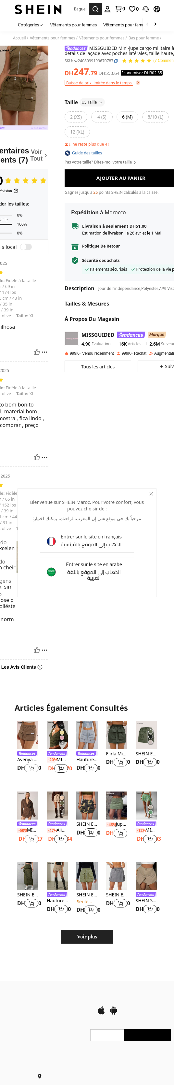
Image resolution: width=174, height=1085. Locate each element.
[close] (148, 496)
